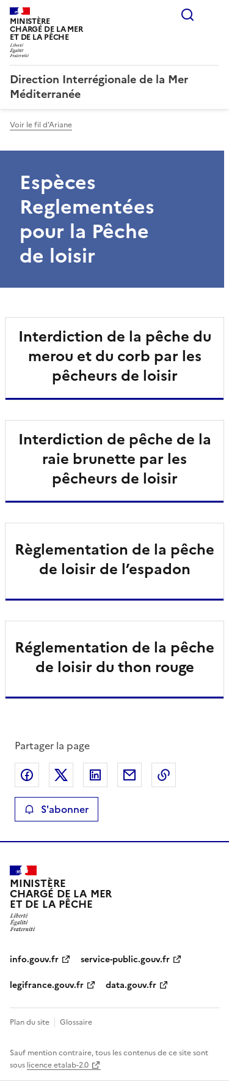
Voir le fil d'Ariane (41, 124)
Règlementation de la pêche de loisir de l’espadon (114, 559)
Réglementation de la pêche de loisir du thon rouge (114, 657)
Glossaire (76, 1022)
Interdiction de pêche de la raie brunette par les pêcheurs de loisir (114, 459)
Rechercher (187, 14)
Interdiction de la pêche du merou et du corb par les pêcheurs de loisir (114, 356)
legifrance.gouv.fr (47, 985)
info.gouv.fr (34, 959)
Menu (212, 14)
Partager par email (129, 775)
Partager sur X (61, 775)
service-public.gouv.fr (125, 959)
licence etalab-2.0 (58, 1065)
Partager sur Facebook (27, 775)
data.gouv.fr (131, 985)
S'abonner (56, 809)
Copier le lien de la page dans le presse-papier (163, 775)
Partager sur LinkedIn (95, 775)
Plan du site (29, 1022)
